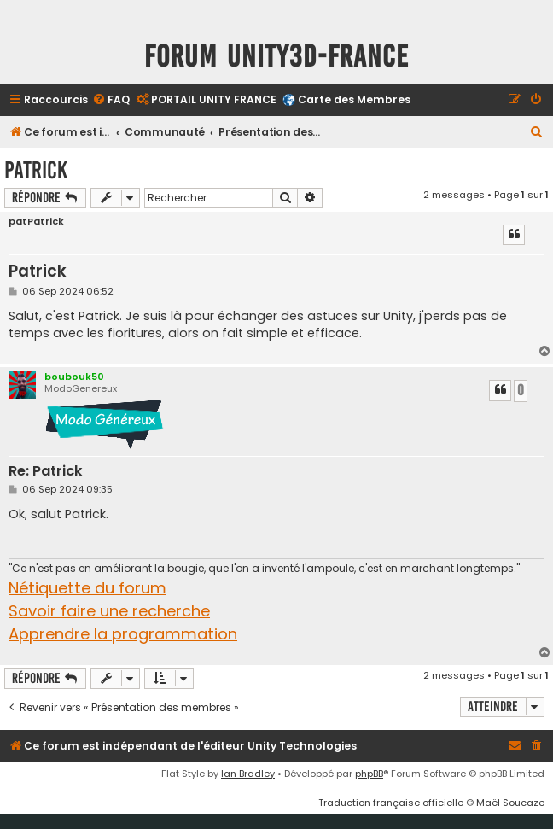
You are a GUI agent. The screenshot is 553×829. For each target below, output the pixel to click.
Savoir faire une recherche (109, 611)
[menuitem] (111, 100)
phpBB (369, 773)
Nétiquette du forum (87, 587)
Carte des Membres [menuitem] (354, 99)
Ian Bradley (248, 773)
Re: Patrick (46, 472)
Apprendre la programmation (123, 634)
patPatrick (36, 221)
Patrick (35, 170)
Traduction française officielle (390, 802)
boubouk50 (74, 376)
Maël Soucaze (510, 802)
